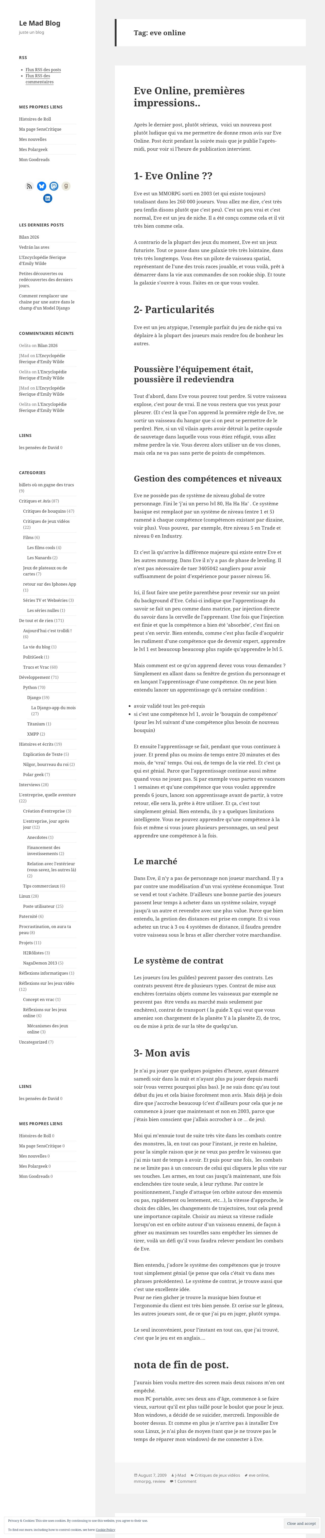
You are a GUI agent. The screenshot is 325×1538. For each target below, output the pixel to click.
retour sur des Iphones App (49, 584)
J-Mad (180, 1475)
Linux (24, 896)
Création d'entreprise (44, 811)
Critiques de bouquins (44, 511)
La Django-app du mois (53, 707)
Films (28, 537)
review (159, 1481)
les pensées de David (39, 447)
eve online (258, 1475)
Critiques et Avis (35, 501)
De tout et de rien (36, 620)
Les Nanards (39, 558)
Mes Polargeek (33, 149)
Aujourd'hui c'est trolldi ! (47, 630)
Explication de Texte (43, 754)
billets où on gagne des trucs (46, 485)
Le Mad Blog (39, 23)
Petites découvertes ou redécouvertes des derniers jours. (46, 280)
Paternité (28, 916)
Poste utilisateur (39, 906)
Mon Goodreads (34, 159)
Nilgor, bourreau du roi (46, 764)
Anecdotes (37, 837)
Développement (34, 677)
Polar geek (33, 774)
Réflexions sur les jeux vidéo (46, 983)
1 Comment (185, 1481)
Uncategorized (33, 1042)
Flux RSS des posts (43, 69)
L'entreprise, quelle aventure (47, 795)
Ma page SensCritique (40, 129)
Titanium (36, 724)
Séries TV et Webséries (45, 600)
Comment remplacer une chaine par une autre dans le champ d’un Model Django (47, 302)
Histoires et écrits (36, 744)
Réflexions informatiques (43, 973)
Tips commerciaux (41, 886)
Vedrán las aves (34, 247)
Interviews (29, 784)
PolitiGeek (33, 657)
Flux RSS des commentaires (40, 79)
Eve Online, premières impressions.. (189, 96)
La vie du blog (36, 647)
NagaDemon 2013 (40, 963)
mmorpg (142, 1481)
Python (30, 687)
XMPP (33, 734)
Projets (26, 943)
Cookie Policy (105, 1530)
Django (34, 697)
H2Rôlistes (33, 953)
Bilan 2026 (29, 237)
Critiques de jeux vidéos (46, 521)
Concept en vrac (38, 999)
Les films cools (41, 547)
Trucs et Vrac (36, 667)
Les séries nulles (43, 610)
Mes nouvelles (32, 139)
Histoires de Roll (35, 119)
